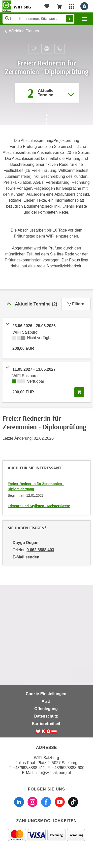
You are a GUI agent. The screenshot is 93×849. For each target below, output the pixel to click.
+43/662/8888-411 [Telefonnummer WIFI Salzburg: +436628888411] (29, 768)
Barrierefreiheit (46, 724)
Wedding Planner (24, 31)
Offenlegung (46, 709)
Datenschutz (46, 716)
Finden (69, 18)
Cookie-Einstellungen (46, 694)
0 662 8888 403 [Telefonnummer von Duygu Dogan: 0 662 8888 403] (40, 550)
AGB (46, 701)
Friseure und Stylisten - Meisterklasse (39, 506)
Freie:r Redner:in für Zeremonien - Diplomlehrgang (36, 486)
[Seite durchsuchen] (38, 19)
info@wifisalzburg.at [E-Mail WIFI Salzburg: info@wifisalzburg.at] (53, 773)
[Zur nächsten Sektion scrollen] (46, 120)
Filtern (75, 304)
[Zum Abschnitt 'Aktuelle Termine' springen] (46, 93)
